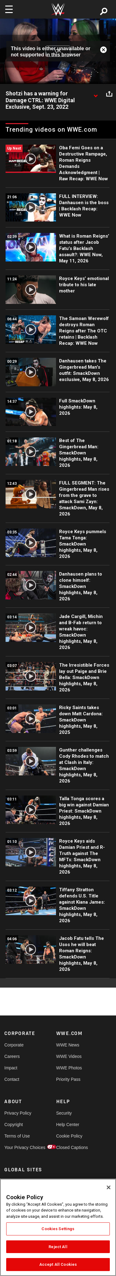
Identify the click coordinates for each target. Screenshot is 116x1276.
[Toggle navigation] (9, 9)
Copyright (13, 1124)
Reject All (58, 1246)
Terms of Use (17, 1135)
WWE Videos (69, 1056)
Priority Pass (68, 1079)
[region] (58, 1227)
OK (58, 51)
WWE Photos (69, 1067)
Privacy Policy (17, 1113)
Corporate (14, 1044)
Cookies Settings (57, 1228)
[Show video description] (95, 94)
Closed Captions (69, 1147)
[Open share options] (109, 94)
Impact (10, 1067)
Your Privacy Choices (17, 1147)
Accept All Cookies (58, 1264)
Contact (11, 1079)
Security (64, 1113)
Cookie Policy (69, 1135)
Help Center (67, 1124)
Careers (12, 1056)
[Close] (108, 1187)
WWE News (67, 1044)
